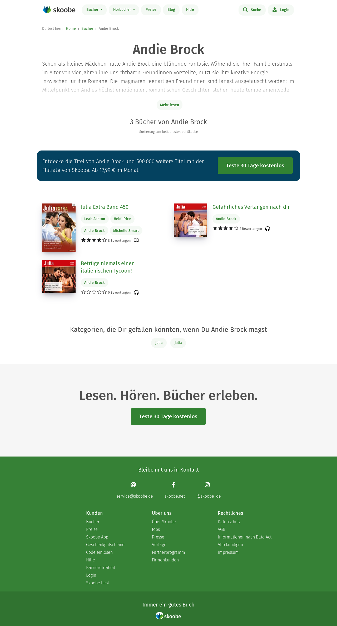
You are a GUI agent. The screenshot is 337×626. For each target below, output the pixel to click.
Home (71, 28)
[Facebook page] (174, 490)
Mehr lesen (169, 105)
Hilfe (190, 9)
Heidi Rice (122, 219)
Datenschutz (229, 521)
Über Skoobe (164, 521)
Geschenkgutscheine (105, 544)
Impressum (228, 552)
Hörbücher (122, 9)
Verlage (159, 544)
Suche (252, 9)
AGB (221, 529)
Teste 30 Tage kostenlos (255, 165)
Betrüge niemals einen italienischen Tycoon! (108, 267)
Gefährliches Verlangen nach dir (251, 207)
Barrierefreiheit (100, 567)
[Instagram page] (208, 490)
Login (280, 9)
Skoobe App (97, 537)
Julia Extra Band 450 (104, 207)
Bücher (93, 9)
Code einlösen (99, 552)
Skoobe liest (97, 582)
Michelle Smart (126, 231)
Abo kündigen (230, 544)
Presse (158, 537)
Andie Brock (94, 231)
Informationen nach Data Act (244, 537)
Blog (171, 9)
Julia (159, 343)
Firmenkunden (165, 559)
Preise (151, 9)
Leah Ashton (94, 219)
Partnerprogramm (168, 552)
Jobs (156, 529)
